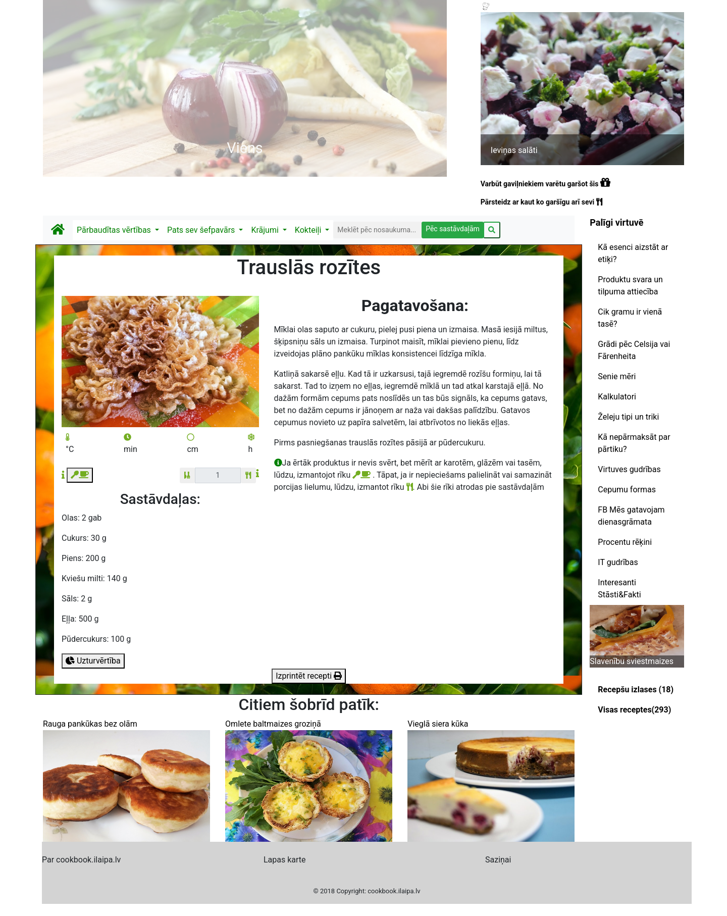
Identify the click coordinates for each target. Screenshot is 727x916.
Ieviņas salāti (514, 150)
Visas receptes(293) (634, 710)
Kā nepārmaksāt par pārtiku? (634, 443)
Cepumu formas (627, 489)
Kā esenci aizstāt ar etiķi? (633, 253)
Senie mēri (617, 376)
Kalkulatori (617, 396)
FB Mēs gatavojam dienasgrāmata (631, 516)
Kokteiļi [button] (309, 230)
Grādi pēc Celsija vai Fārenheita (634, 350)
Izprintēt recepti (309, 676)
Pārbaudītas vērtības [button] (115, 230)
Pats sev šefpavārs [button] (202, 230)
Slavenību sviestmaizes (631, 661)
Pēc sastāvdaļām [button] (453, 229)
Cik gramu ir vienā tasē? (630, 318)
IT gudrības (618, 562)
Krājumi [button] (265, 230)
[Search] (377, 230)
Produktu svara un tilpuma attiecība (630, 285)
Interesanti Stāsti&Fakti (619, 588)
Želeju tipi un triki (628, 417)
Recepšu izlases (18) (635, 689)
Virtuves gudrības (629, 469)
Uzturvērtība (93, 661)
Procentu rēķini (625, 542)
